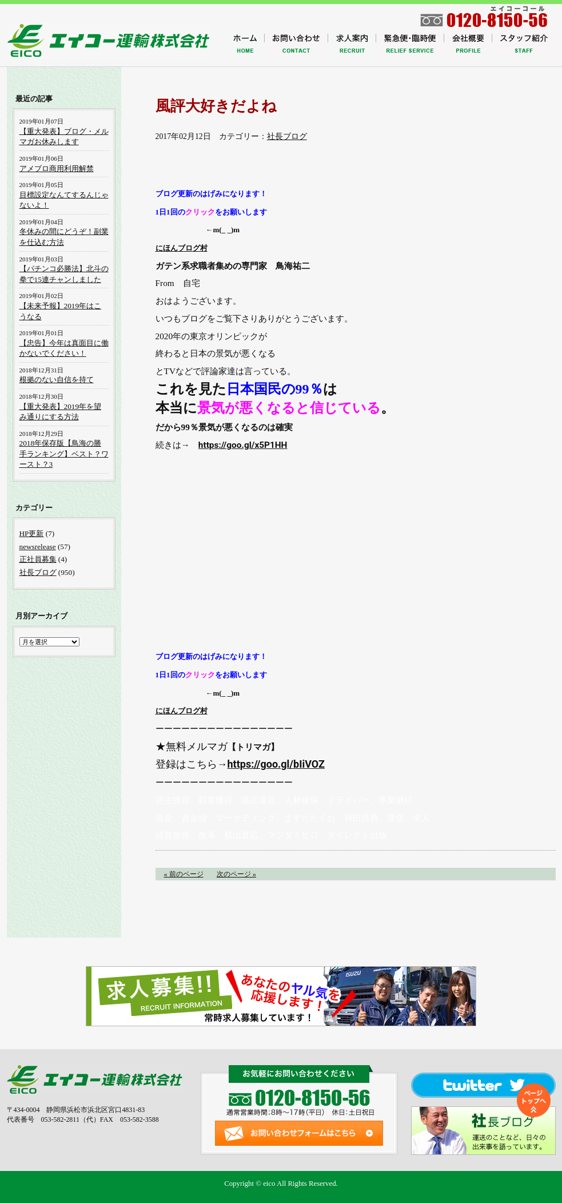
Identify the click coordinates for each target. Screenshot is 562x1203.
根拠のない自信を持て (56, 379)
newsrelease (37, 546)
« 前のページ (184, 874)
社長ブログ (287, 136)
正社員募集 (38, 559)
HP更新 (31, 533)
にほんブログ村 (182, 248)
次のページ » (236, 874)
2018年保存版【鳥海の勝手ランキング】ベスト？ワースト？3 (64, 454)
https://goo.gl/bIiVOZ (276, 764)
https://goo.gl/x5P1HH (243, 445)
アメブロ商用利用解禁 (56, 168)
